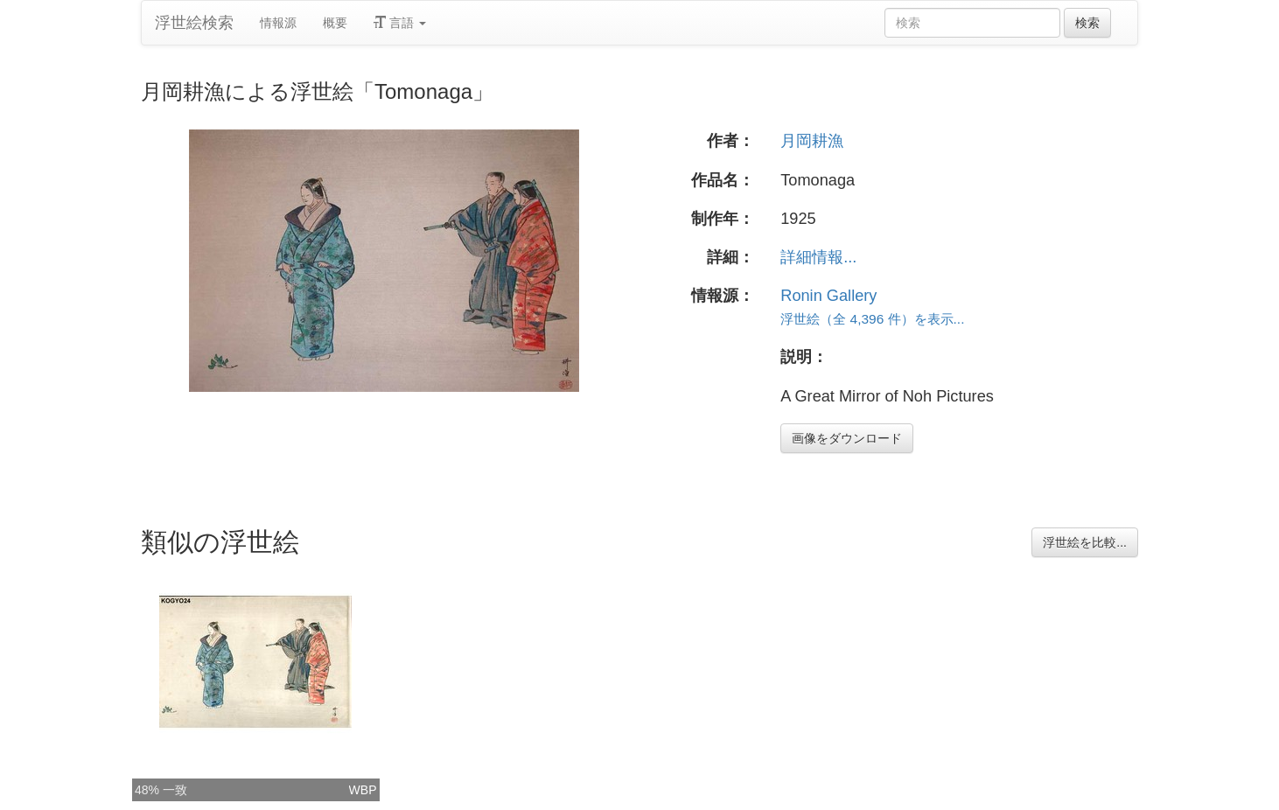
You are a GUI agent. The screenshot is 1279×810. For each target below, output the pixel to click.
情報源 (278, 23)
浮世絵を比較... (1085, 542)
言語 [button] (400, 23)
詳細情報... (818, 257)
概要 (335, 23)
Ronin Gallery (828, 295)
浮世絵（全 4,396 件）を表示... (872, 318)
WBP (363, 790)
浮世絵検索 (194, 22)
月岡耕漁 (811, 141)
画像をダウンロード (847, 438)
